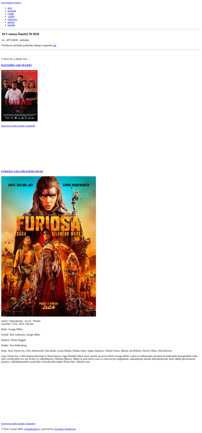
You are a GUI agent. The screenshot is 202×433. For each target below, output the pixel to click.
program (12, 10)
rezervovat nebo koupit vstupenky (18, 126)
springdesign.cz (32, 429)
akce (10, 8)
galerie (11, 22)
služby (11, 16)
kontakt (11, 25)
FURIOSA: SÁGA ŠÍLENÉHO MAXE (22, 171)
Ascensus (59, 429)
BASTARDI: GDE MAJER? (16, 65)
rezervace (12, 19)
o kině (11, 13)
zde (54, 45)
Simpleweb (70, 429)
